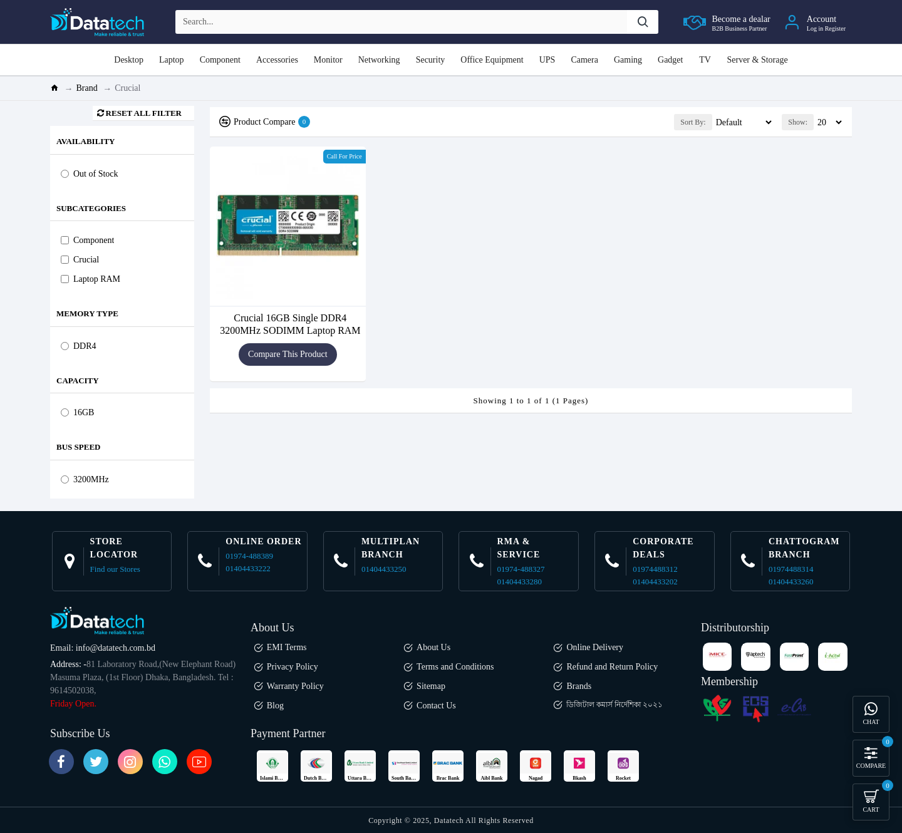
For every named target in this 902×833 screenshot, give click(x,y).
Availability (85, 141)
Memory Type (87, 313)
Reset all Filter (144, 113)
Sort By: (668, 122)
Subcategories (91, 208)
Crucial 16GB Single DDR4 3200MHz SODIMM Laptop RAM (290, 324)
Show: (797, 122)
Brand (87, 88)
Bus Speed (78, 447)
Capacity (77, 380)
